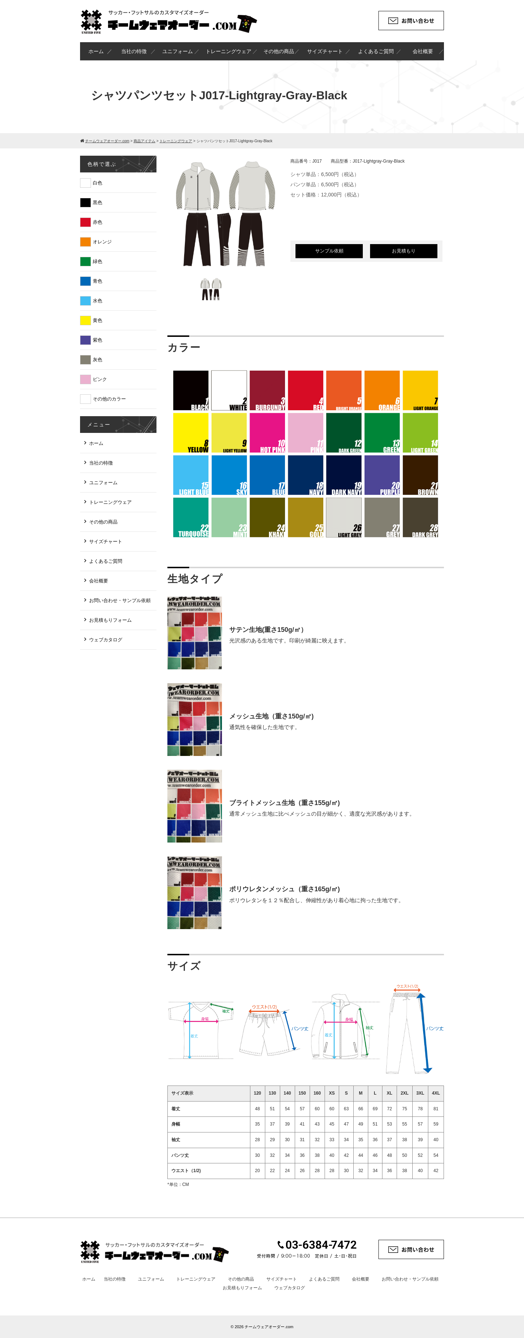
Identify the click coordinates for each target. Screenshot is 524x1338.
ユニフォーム (177, 51)
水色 (97, 300)
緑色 (97, 261)
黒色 (97, 202)
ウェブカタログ (105, 639)
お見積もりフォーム (110, 620)
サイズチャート (325, 51)
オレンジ (102, 241)
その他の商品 (278, 51)
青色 (97, 281)
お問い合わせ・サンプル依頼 (120, 600)
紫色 (97, 340)
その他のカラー (109, 399)
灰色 (97, 359)
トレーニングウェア (228, 51)
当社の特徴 (134, 51)
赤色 (97, 222)
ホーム (96, 51)
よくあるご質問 (376, 51)
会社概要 (423, 51)
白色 (97, 183)
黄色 (97, 320)
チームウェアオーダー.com (269, 1327)
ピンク (100, 379)
